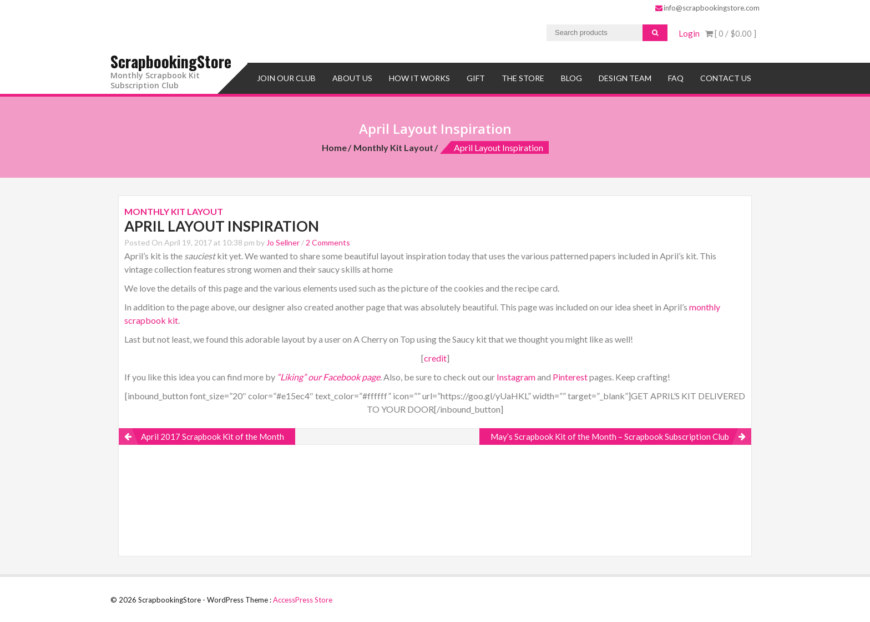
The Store (523, 76)
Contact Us (725, 76)
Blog (571, 76)
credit (435, 356)
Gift (476, 76)
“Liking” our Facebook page (328, 375)
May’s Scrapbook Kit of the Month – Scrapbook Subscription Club (609, 435)
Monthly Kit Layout (393, 146)
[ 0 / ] (730, 33)
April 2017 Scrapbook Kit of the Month (212, 435)
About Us (352, 76)
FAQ (676, 76)
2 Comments (328, 240)
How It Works (419, 76)
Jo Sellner (283, 240)
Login (689, 33)
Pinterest (570, 375)
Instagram (516, 375)
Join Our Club (286, 76)
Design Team (625, 76)
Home (334, 146)
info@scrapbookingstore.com (707, 7)
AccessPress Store (302, 598)
